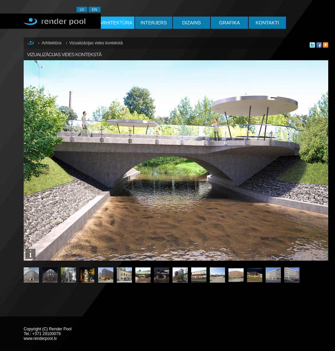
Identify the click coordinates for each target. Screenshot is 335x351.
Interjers (153, 22)
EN (94, 9)
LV (82, 9)
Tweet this (312, 45)
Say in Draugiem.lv (325, 45)
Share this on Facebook (319, 45)
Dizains (191, 22)
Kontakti (267, 22)
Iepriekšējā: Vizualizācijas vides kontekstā (101, 165)
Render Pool (50, 21)
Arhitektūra (116, 22)
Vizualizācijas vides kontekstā (96, 43)
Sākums (30, 43)
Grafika (229, 22)
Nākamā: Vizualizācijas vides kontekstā (257, 165)
